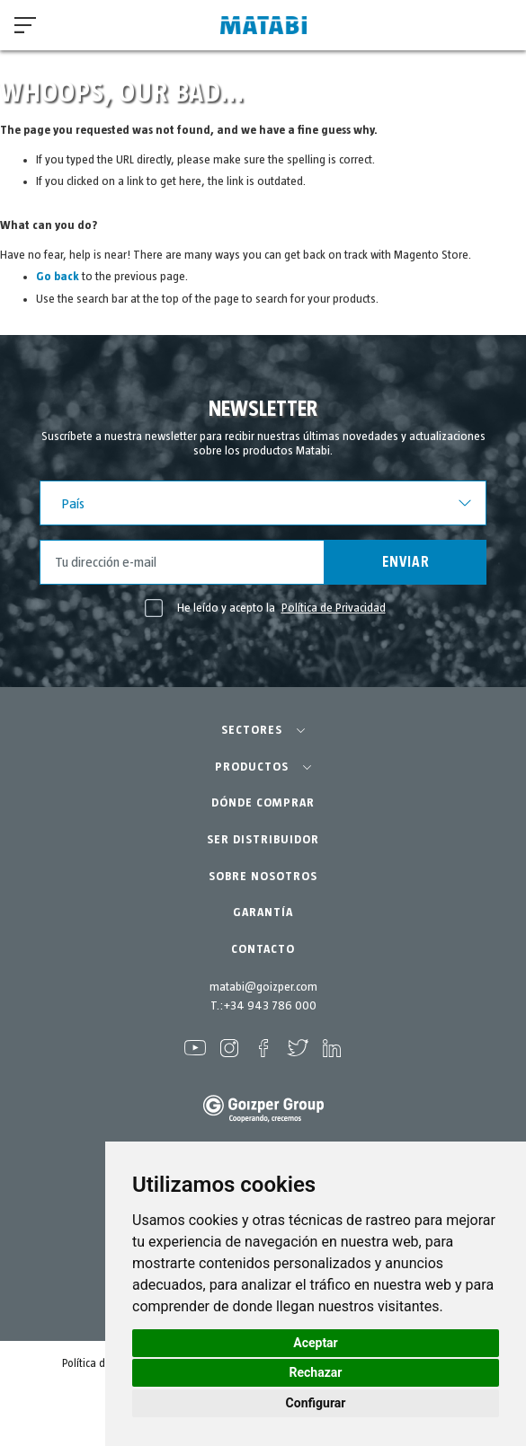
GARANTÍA (263, 912)
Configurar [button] (316, 1403)
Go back (57, 276)
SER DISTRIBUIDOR (263, 839)
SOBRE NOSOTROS (263, 876)
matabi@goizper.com (263, 987)
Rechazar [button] (316, 1372)
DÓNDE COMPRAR (263, 803)
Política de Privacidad (333, 608)
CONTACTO (263, 949)
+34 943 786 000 (269, 1006)
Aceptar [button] (315, 1343)
